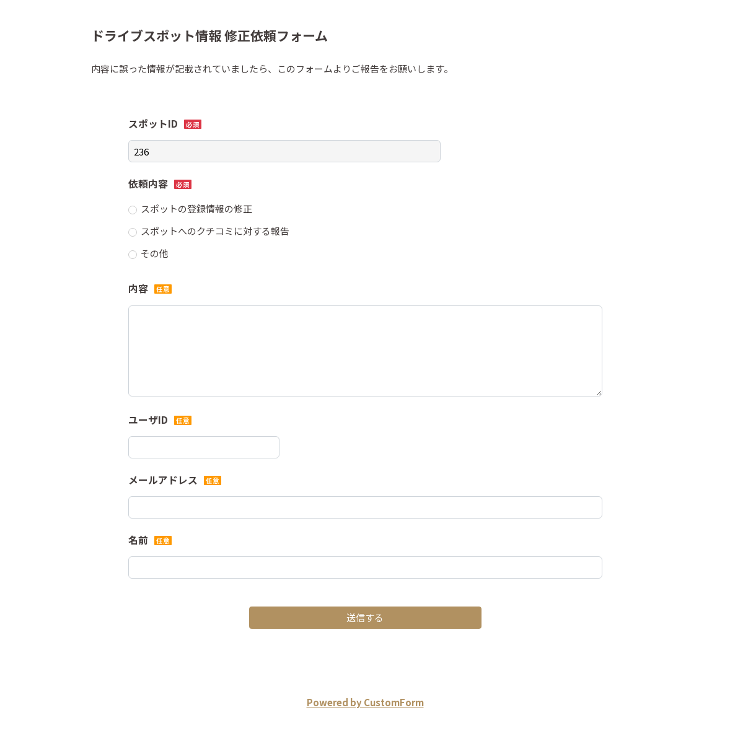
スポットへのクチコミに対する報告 (215, 230)
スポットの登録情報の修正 (196, 208)
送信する (365, 617)
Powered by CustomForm (365, 702)
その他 (155, 253)
